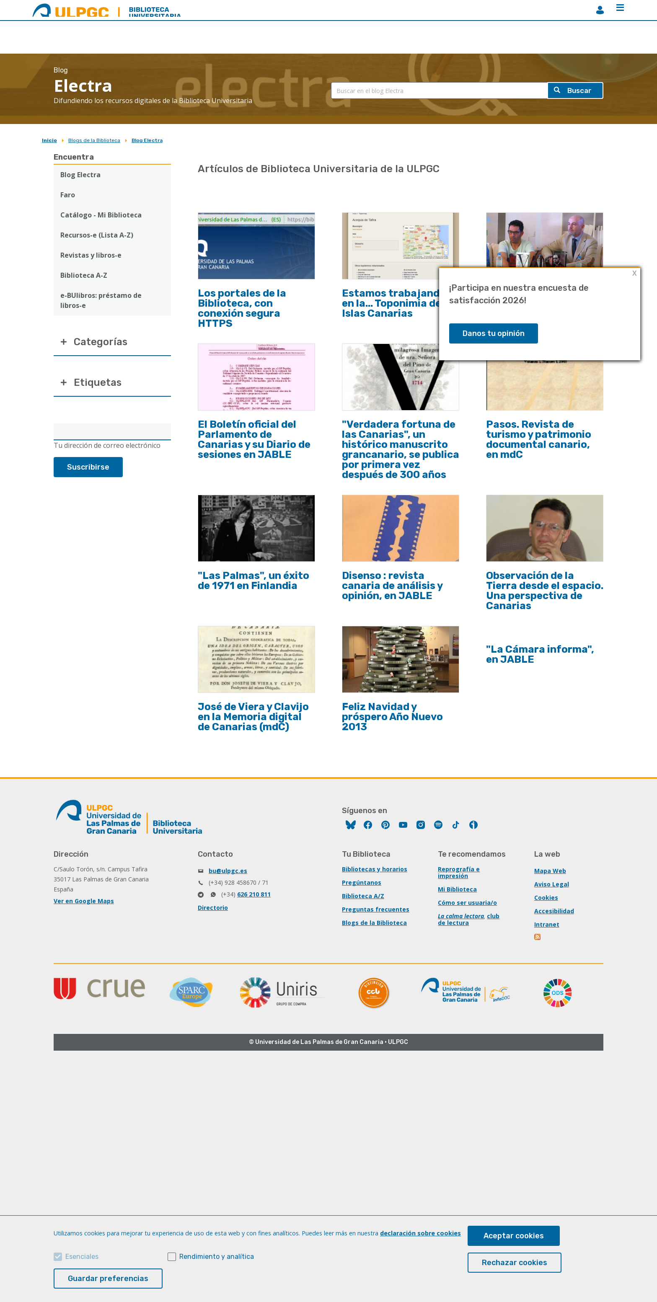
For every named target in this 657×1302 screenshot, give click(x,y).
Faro (67, 194)
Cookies (546, 898)
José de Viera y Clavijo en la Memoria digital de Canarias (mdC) (253, 717)
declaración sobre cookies (420, 1233)
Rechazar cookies (514, 1262)
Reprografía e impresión (459, 872)
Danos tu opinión (494, 333)
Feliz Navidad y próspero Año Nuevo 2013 (392, 717)
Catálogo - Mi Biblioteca (101, 215)
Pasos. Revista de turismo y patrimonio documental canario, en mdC (538, 439)
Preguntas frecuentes (375, 909)
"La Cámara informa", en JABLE (540, 654)
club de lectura (468, 919)
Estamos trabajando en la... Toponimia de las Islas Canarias (400, 303)
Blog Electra (147, 140)
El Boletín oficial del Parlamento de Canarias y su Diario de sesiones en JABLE (254, 439)
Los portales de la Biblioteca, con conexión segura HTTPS (242, 308)
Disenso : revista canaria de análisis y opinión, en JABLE (392, 586)
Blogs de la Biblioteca (94, 140)
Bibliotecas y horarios (374, 869)
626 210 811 (254, 894)
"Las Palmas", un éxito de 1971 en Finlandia (253, 581)
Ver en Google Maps (84, 901)
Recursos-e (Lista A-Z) (96, 235)
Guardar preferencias (108, 1278)
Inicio (49, 140)
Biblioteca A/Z (363, 896)
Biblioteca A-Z (83, 275)
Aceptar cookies (514, 1235)
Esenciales (81, 1257)
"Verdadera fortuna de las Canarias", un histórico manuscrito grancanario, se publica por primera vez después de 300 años (400, 449)
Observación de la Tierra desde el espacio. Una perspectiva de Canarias (544, 591)
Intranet (546, 924)
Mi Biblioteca (457, 889)
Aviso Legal (551, 884)
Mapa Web (550, 871)
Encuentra (74, 157)
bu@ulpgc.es (228, 871)
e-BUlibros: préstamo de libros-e (101, 300)
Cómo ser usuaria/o (467, 903)
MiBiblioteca (600, 10)
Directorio (213, 908)
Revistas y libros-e (91, 255)
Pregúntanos (361, 882)
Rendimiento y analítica (216, 1257)
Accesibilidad (554, 911)
